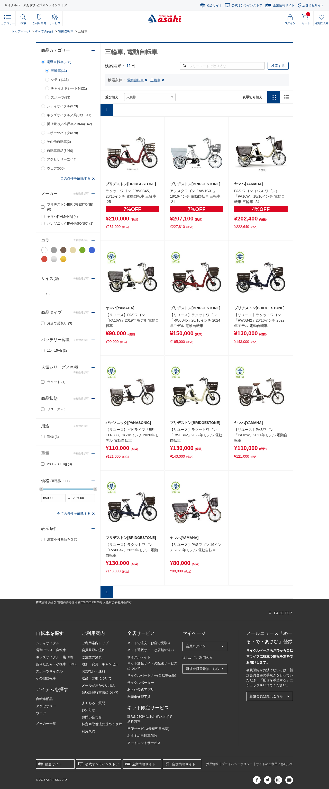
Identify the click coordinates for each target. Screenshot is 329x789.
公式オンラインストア (247, 5)
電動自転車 (66, 31)
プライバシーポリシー (237, 764)
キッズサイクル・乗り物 (54, 657)
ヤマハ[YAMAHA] (62, 216)
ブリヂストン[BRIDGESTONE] (70, 206)
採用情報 (212, 764)
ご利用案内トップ (95, 643)
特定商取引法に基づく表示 (102, 724)
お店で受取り (59, 323)
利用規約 (88, 731)
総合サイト (214, 5)
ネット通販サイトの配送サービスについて (152, 665)
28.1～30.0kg (59, 464)
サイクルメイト (139, 657)
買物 (53, 437)
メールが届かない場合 (98, 685)
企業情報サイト (284, 5)
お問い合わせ (92, 717)
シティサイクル (47, 643)
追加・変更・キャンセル (100, 664)
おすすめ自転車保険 (142, 736)
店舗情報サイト (313, 5)
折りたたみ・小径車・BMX (56, 664)
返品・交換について (97, 678)
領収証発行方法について (100, 692)
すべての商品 (44, 31)
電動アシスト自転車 (51, 650)
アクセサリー (46, 706)
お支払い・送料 (93, 671)
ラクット (56, 382)
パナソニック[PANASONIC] (70, 223)
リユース (56, 409)
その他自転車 (46, 678)
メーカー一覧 (46, 723)
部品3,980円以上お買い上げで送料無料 (149, 719)
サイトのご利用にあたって (274, 764)
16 (47, 294)
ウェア (41, 713)
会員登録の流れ (93, 650)
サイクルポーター (140, 683)
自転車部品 (44, 699)
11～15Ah (57, 350)
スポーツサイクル (49, 671)
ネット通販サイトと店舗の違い (150, 650)
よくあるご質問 (93, 703)
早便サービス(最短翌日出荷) (148, 729)
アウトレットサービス (144, 743)
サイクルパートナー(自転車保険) (151, 675)
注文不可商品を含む (62, 539)
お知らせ (88, 710)
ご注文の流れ (92, 657)
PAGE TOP (283, 613)
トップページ (21, 31)
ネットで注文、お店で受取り (149, 643)
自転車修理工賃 (139, 697)
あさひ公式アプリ (140, 690)
